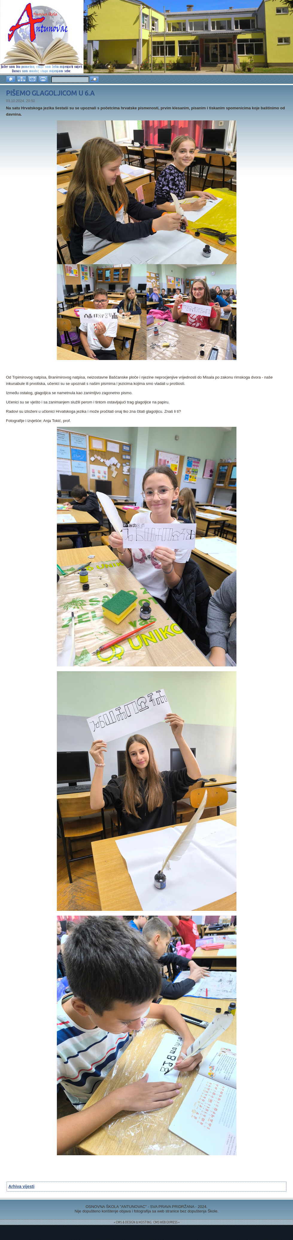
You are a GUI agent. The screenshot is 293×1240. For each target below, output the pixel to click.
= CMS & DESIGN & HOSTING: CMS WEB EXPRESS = (147, 1222)
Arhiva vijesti (21, 1186)
